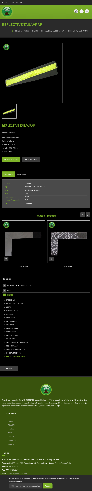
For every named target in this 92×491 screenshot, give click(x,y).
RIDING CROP (10, 332)
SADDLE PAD (10, 300)
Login (5, 2)
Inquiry (10, 436)
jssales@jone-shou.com (18, 473)
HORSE (35, 31)
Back (9, 368)
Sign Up (17, 2)
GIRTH (7, 307)
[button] (76, 11)
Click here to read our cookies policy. (25, 486)
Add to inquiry (11, 159)
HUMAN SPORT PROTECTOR (17, 285)
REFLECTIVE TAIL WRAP (77, 31)
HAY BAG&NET (10, 321)
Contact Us (11, 440)
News (9, 432)
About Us (10, 425)
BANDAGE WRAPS (11, 328)
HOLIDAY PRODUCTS (12, 353)
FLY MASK (8, 314)
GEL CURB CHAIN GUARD (14, 349)
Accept (47, 486)
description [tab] (8, 174)
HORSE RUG (9, 339)
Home (18, 31)
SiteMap (10, 444)
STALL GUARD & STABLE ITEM (16, 342)
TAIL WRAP (23, 266)
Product (26, 31)
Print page (30, 159)
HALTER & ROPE (11, 311)
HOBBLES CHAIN (11, 335)
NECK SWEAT (10, 318)
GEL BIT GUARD (11, 346)
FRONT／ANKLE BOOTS (13, 303)
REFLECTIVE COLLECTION (53, 31)
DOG (7, 290)
